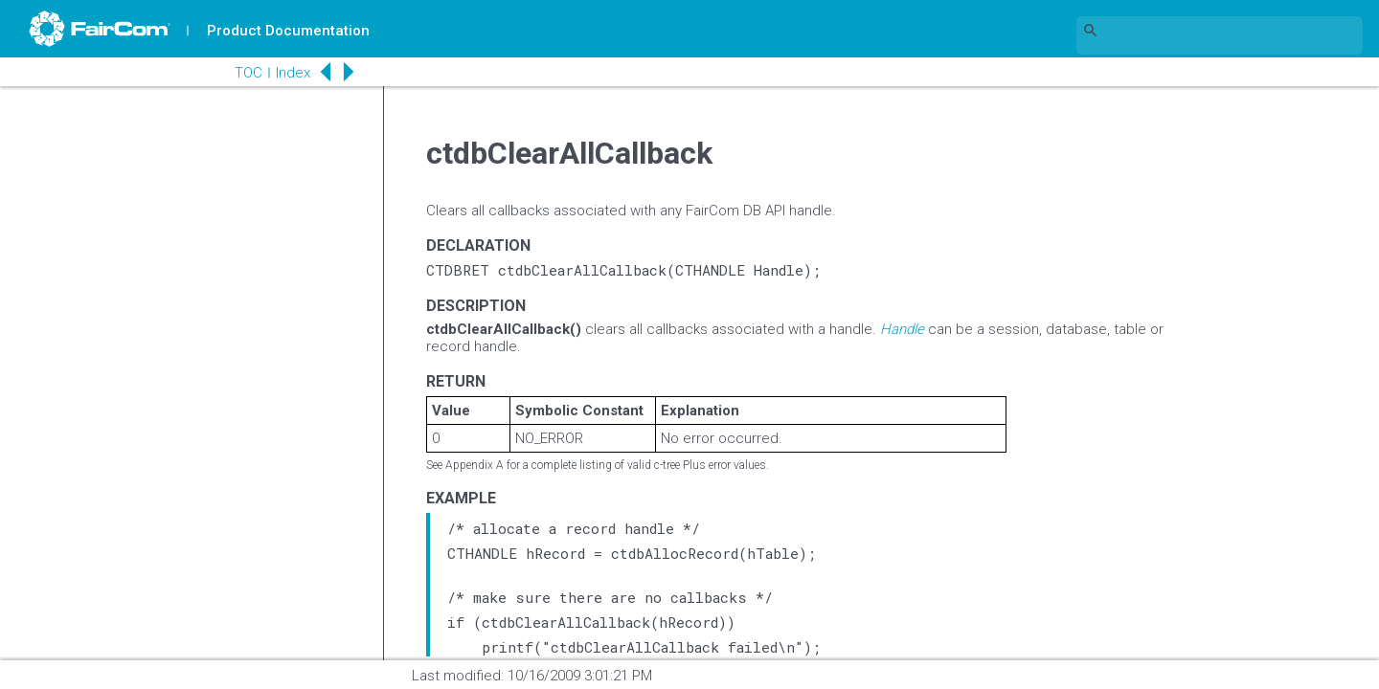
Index (293, 72)
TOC (248, 72)
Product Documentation (288, 30)
